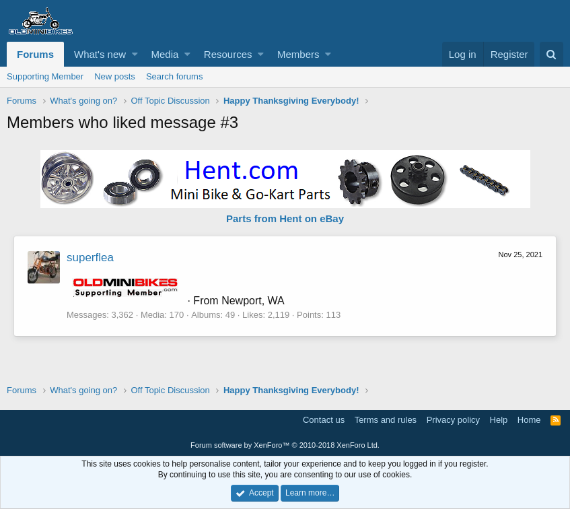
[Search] (551, 54)
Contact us (324, 420)
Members (298, 54)
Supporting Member (45, 76)
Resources (228, 54)
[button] (135, 54)
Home (529, 420)
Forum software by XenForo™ (285, 445)
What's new (100, 54)
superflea (90, 257)
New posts (114, 76)
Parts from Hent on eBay (285, 218)
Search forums (174, 76)
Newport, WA (253, 300)
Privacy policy (453, 420)
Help (499, 420)
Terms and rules (386, 420)
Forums (35, 54)
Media (165, 54)
